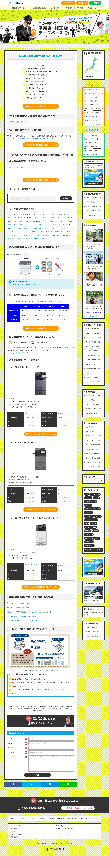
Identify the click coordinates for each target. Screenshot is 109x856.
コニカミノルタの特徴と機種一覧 (93, 108)
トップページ (14, 825)
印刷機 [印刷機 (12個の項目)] (95, 531)
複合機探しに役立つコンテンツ (33, 98)
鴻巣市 (36, 217)
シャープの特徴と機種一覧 (91, 112)
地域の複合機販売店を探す (34, 81)
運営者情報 (13, 828)
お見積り (13, 831)
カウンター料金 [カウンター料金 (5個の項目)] (95, 494)
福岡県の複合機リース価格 (93, 467)
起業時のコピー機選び (90, 154)
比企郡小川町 (63, 228)
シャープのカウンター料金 (93, 382)
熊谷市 (24, 214)
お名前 (10, 738)
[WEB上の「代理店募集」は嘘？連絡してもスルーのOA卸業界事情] (94, 297)
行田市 (36, 214)
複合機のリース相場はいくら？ (94, 206)
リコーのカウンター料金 (92, 346)
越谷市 (60, 217)
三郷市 (70, 221)
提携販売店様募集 (16, 834)
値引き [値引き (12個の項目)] (87, 531)
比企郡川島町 (12, 231)
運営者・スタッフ (93, 8)
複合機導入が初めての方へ (19, 8)
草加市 (54, 217)
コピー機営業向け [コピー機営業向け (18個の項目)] (90, 501)
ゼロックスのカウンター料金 (93, 337)
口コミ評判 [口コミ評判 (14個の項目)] (89, 534)
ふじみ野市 (48, 224)
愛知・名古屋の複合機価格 (93, 458)
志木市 (22, 221)
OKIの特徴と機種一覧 (90, 116)
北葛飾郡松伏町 (45, 238)
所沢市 (48, 214)
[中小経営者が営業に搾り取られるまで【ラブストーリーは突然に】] (94, 277)
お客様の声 (68, 8)
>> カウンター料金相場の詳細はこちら (25, 284)
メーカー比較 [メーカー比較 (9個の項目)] (89, 516)
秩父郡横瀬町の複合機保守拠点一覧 (37, 75)
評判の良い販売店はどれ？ (93, 395)
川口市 (30, 214)
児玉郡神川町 (55, 235)
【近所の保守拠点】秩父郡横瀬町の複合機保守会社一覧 (40, 72)
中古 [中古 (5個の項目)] (87, 523)
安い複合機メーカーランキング (94, 215)
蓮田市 (10, 224)
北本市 (51, 221)
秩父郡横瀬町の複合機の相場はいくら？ (36, 85)
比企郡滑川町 (43, 228)
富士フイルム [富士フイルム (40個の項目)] (89, 538)
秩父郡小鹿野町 (23, 235)
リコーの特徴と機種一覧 (91, 101)
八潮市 (57, 221)
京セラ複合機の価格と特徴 (93, 368)
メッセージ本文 (12, 757)
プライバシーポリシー (64, 828)
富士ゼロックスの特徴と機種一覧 (93, 93)
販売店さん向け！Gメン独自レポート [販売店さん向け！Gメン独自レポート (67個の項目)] (93, 549)
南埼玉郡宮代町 (23, 238)
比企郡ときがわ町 (43, 231)
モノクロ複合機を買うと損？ (93, 409)
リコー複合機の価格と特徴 (93, 342)
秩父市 (42, 214)
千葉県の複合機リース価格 (93, 440)
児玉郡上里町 (65, 235)
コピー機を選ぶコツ (90, 143)
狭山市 (24, 217)
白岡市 (55, 224)
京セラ (27, 413)
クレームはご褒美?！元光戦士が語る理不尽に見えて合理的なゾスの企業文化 (94, 246)
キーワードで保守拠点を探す (35, 78)
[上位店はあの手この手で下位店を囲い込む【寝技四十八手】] (94, 257)
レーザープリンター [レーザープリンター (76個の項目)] (91, 519)
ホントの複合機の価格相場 (93, 627)
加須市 (60, 214)
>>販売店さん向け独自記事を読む (93, 313)
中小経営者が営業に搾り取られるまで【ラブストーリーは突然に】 (94, 285)
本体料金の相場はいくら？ (34, 88)
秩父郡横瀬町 (55, 231)
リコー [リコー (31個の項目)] (98, 516)
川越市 (19, 214)
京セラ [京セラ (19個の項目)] (93, 523)
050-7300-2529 (68, 3)
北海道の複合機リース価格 (93, 449)
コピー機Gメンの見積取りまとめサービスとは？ (22, 621)
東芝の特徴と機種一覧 (90, 120)
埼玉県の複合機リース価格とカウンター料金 (31, 138)
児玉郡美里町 (45, 235)
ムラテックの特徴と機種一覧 (92, 124)
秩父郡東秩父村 (34, 235)
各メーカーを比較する (90, 89)
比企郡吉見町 (22, 231)
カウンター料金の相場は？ (93, 211)
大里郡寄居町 (12, 238)
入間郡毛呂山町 (23, 228)
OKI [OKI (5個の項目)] (86, 494)
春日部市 (18, 217)
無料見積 (82, 3)
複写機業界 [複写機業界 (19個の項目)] (89, 542)
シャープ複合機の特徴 (92, 377)
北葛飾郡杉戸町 (34, 238)
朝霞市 (16, 221)
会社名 (10, 743)
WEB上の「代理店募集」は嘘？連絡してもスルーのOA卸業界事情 (94, 308)
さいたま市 (11, 214)
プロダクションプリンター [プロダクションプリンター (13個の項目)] (92, 508)
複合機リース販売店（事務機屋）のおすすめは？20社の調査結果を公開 (29, 612)
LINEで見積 (95, 3)
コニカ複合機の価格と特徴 (93, 359)
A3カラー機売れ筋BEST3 (92, 400)
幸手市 (22, 224)
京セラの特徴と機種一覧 (91, 105)
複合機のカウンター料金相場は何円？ (18, 607)
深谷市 (42, 217)
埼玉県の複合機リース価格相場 (94, 435)
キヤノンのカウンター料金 (93, 355)
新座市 (34, 221)
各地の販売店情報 (90, 427)
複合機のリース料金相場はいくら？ (18, 603)
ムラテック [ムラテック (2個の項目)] (88, 512)
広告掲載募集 (14, 837)
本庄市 (66, 214)
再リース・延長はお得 (90, 146)
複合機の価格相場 (90, 202)
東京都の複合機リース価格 (93, 431)
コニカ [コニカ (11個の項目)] (96, 497)
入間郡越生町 (33, 228)
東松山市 (10, 217)
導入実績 (80, 8)
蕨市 (65, 217)
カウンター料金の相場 (90, 135)
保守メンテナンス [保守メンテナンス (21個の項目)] (90, 527)
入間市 (10, 221)
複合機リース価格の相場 (91, 139)
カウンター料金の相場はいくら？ (36, 91)
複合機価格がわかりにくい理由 (94, 197)
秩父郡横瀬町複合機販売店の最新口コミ (35, 68)
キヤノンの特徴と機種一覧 (91, 97)
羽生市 (30, 217)
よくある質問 (55, 8)
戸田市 (70, 217)
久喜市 (45, 221)
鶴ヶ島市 (28, 224)
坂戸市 (16, 224)
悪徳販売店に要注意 (39, 8)
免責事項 (59, 825)
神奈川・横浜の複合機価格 (93, 444)
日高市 (35, 224)
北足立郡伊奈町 (64, 224)
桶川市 (39, 221)
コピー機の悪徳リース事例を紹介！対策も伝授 (21, 616)
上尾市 (48, 217)
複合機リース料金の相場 (92, 631)
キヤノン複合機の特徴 (92, 350)
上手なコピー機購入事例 (92, 404)
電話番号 (10, 748)
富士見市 (63, 221)
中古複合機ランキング (90, 150)
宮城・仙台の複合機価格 (92, 453)
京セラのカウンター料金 (92, 373)
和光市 (28, 221)
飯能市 (54, 214)
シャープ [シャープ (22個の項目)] (88, 505)
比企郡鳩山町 (32, 231)
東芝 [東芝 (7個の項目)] (98, 538)
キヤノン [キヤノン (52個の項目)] (88, 497)
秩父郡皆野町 (65, 231)
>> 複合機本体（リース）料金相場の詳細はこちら (51, 301)
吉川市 (41, 224)
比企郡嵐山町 (53, 228)
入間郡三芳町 (12, 228)
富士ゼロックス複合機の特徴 (93, 333)
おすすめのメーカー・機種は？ (36, 94)
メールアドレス (12, 752)
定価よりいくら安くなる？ (93, 413)
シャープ (27, 489)
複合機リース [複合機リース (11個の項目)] (89, 545)
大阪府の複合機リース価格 (93, 462)
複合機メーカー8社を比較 (92, 328)
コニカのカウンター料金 (92, 364)
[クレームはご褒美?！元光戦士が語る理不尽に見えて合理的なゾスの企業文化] (94, 235)
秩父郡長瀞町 (12, 235)
